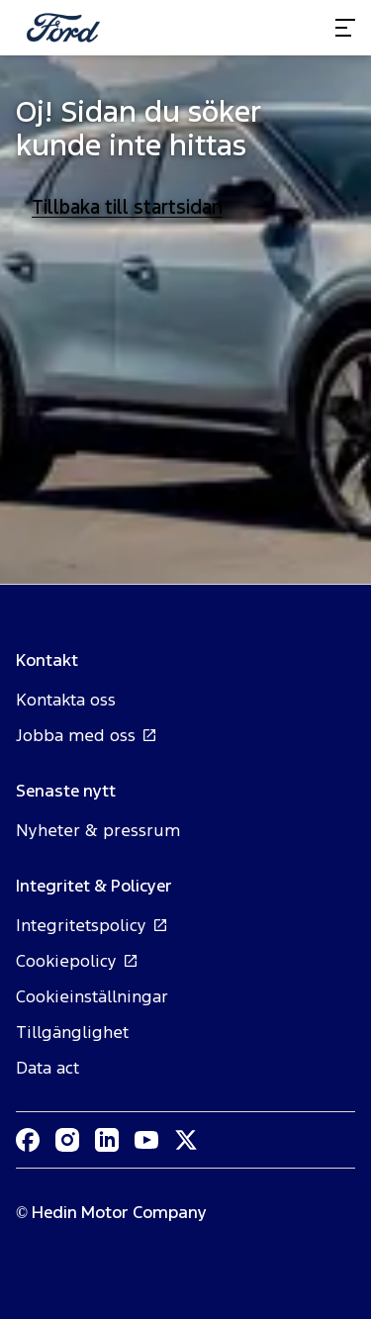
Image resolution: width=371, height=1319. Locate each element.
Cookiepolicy (77, 961)
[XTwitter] (186, 1140)
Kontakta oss (66, 699)
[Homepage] (63, 28)
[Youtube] (146, 1140)
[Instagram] (67, 1140)
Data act (47, 1068)
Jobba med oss (86, 735)
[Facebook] (28, 1140)
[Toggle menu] (345, 27)
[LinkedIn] (107, 1140)
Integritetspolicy (92, 925)
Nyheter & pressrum (98, 830)
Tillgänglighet (72, 1032)
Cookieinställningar (92, 996)
